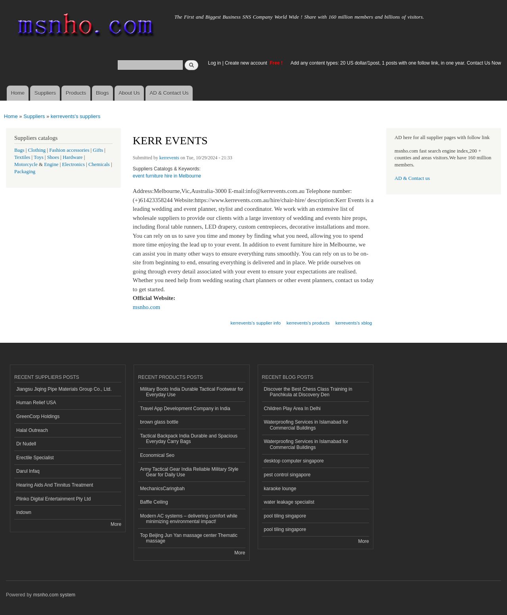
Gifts (98, 150)
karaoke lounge (280, 488)
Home (18, 93)
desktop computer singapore (294, 461)
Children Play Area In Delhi (292, 408)
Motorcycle (26, 164)
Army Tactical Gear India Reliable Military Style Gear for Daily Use (189, 471)
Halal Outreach (32, 430)
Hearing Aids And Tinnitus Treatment (54, 485)
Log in (214, 63)
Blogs (102, 93)
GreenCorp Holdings (37, 416)
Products (76, 93)
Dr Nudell (26, 444)
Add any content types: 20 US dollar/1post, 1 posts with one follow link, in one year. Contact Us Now (396, 63)
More (116, 524)
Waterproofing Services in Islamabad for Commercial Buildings (306, 424)
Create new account (246, 63)
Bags (19, 150)
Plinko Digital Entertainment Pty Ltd (53, 499)
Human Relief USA (36, 402)
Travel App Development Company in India (185, 408)
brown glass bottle (159, 422)
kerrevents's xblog (353, 323)
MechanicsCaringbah (162, 488)
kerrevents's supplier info (256, 323)
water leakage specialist (289, 502)
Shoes (53, 157)
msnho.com (147, 307)
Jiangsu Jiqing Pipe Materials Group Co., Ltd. (63, 389)
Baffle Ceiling (154, 502)
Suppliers (45, 93)
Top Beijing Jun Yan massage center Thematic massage (188, 538)
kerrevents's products (308, 323)
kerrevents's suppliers (75, 116)
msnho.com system (54, 595)
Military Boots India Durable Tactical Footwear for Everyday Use (191, 391)
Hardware (72, 157)
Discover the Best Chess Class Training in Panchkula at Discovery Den (308, 391)
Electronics (73, 164)
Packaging (24, 171)
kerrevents (169, 157)
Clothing (37, 150)
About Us (129, 93)
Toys (39, 157)
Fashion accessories (69, 150)
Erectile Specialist (35, 457)
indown (23, 512)
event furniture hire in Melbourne (167, 176)
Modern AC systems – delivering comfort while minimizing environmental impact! (188, 518)
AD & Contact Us (169, 93)
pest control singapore (287, 474)
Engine (51, 164)
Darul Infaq (28, 471)
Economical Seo (157, 455)
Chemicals (99, 164)
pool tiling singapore (285, 516)
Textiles (22, 157)
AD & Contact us (412, 178)
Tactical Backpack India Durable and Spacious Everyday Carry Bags (188, 438)
